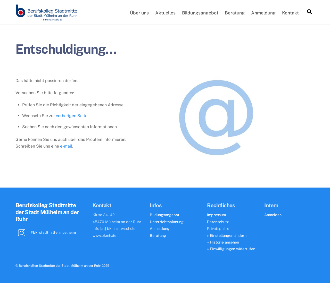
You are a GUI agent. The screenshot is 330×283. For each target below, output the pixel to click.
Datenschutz (218, 222)
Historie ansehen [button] (224, 242)
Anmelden (273, 215)
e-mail (66, 146)
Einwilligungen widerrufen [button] (232, 249)
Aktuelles (165, 12)
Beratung (235, 12)
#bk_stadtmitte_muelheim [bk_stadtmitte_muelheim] (45, 232)
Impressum (216, 215)
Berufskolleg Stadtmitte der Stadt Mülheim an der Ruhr (60, 266)
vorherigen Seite (71, 115)
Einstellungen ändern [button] (228, 235)
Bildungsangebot (200, 12)
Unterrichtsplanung (167, 222)
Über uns (139, 12)
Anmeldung (263, 12)
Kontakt (290, 12)
